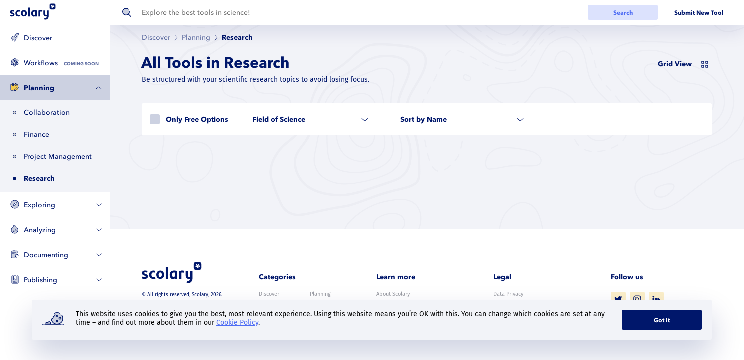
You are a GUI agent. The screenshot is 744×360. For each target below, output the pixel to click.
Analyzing (40, 230)
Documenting (46, 255)
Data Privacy (509, 294)
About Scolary (393, 294)
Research (39, 178)
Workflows (41, 63)
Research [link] (237, 38)
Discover (38, 38)
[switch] (685, 64)
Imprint (503, 322)
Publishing (41, 280)
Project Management (58, 156)
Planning (39, 88)
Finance (37, 134)
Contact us (389, 308)
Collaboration (47, 112)
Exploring (40, 205)
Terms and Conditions (520, 308)
